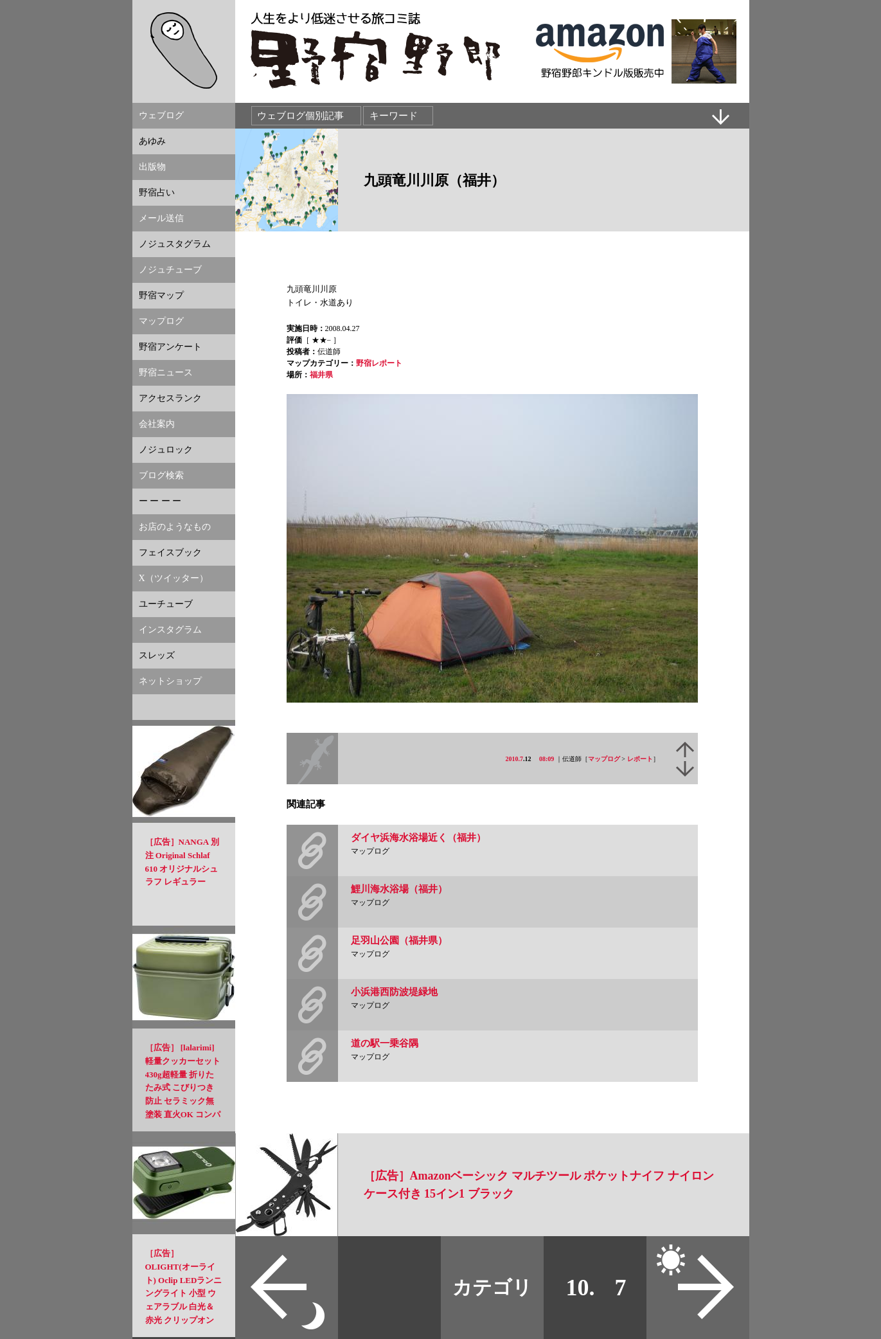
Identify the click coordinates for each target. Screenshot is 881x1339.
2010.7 (515, 758)
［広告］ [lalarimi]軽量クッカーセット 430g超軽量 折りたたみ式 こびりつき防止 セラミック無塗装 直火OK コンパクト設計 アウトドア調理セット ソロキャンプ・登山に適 (183, 1101)
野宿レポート (379, 363)
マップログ (604, 758)
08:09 (546, 758)
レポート (640, 758)
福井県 (321, 374)
